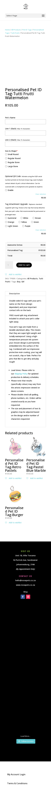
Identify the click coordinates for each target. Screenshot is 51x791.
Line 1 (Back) (10, 128)
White (24, 218)
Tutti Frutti (15, 33)
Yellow (23, 222)
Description (14, 293)
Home (7, 30)
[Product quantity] (9, 265)
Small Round (12, 154)
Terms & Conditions (17, 783)
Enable (9, 190)
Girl (22, 281)
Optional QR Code (13, 176)
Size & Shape (11, 151)
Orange (9, 222)
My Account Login (16, 774)
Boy (18, 281)
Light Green (11, 226)
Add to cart (24, 264)
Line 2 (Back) (10, 140)
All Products (16, 30)
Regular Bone (12, 162)
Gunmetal (10, 218)
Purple (26, 226)
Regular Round (13, 158)
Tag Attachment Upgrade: (16, 204)
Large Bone (11, 166)
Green (35, 222)
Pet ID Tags (27, 30)
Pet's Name (10, 117)
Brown (36, 218)
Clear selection (40, 194)
